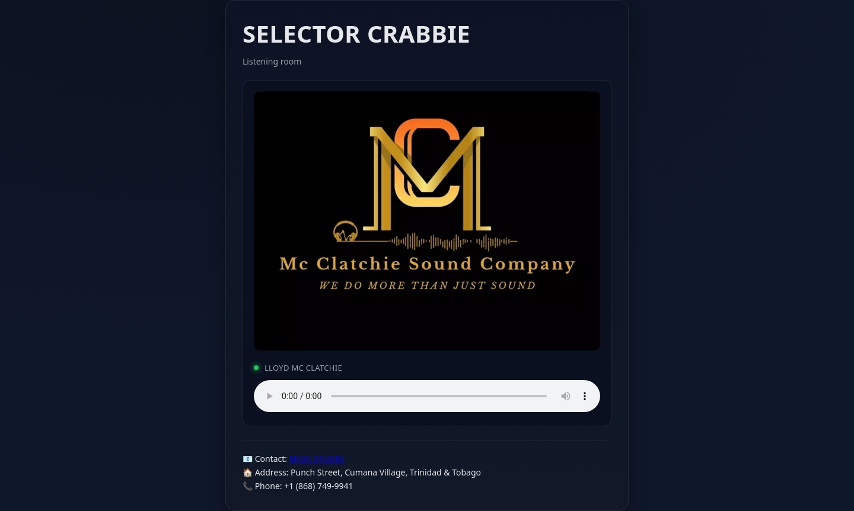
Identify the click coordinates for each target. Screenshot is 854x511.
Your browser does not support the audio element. (427, 396)
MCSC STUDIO (317, 458)
